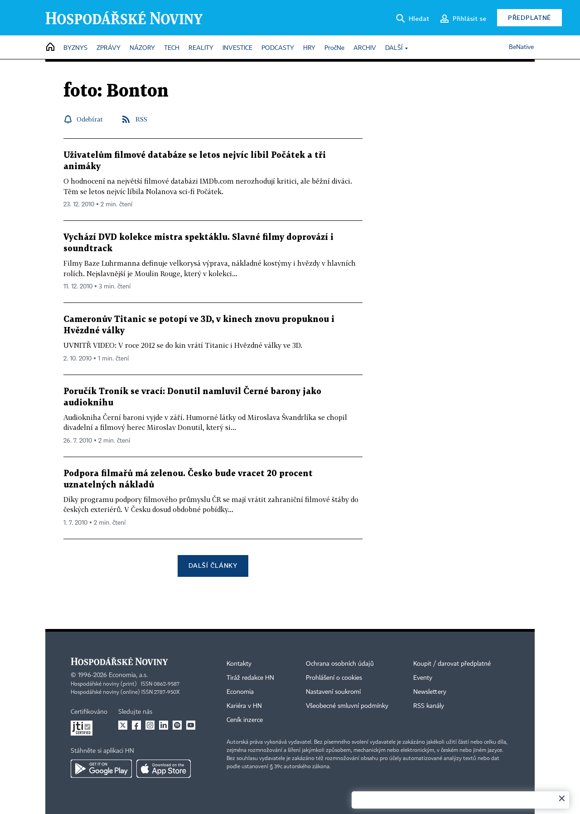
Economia (240, 692)
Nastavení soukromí (333, 692)
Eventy (422, 678)
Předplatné (529, 17)
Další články (212, 565)
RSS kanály (428, 706)
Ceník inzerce (245, 720)
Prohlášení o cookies (334, 678)
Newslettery (429, 692)
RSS (141, 119)
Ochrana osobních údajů (340, 664)
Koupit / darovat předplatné (452, 664)
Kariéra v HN (244, 706)
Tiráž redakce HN (250, 678)
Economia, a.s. (128, 675)
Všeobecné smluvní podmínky (347, 706)
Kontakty (239, 664)
